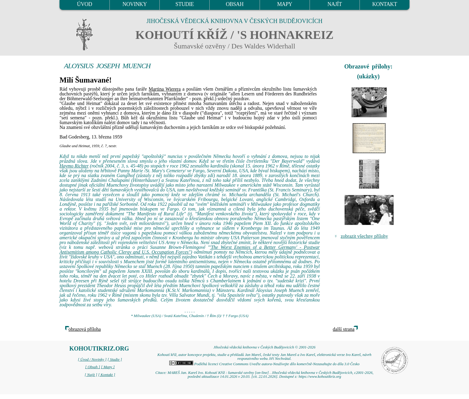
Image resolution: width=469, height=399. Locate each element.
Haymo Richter (74, 165)
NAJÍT (335, 4)
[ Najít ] (91, 375)
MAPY (284, 4)
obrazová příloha (84, 329)
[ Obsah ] (92, 367)
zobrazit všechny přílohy (364, 236)
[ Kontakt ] (106, 375)
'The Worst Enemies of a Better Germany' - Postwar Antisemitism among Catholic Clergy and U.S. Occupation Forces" (190, 250)
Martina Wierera (165, 89)
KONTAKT (384, 4)
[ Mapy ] (108, 367)
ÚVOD (84, 4)
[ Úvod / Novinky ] (92, 359)
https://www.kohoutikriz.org (320, 376)
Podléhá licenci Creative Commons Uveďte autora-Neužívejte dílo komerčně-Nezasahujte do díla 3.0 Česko (264, 364)
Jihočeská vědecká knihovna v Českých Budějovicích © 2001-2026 (264, 347)
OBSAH (234, 4)
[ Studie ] (114, 359)
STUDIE (185, 4)
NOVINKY (135, 4)
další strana (343, 329)
